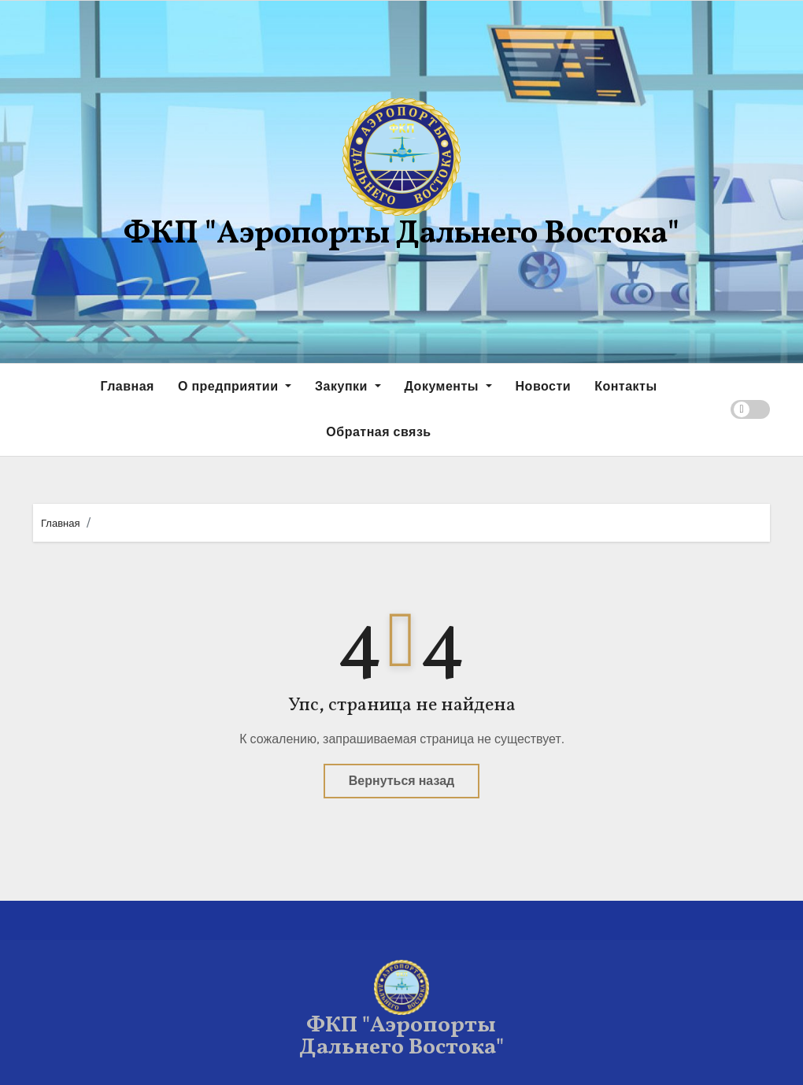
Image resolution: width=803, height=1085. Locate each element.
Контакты (625, 386)
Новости (544, 386)
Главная (127, 386)
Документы (448, 386)
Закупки (347, 386)
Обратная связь (378, 431)
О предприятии (234, 386)
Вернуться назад (401, 780)
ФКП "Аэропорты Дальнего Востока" (401, 235)
